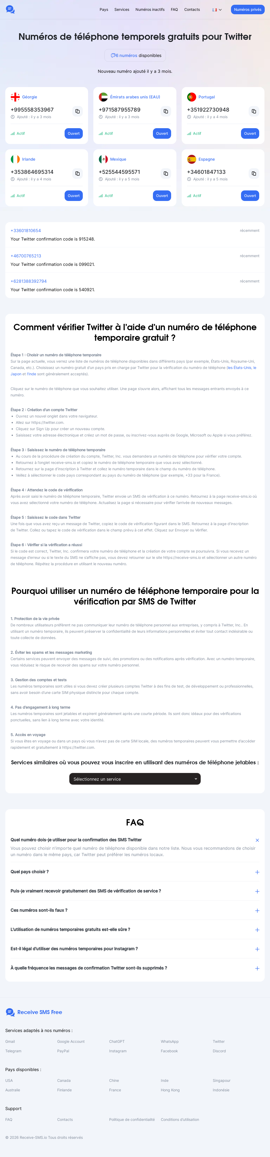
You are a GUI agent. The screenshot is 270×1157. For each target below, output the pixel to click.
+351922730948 (208, 110)
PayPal (63, 1051)
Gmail (10, 1041)
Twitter (219, 1041)
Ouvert (74, 133)
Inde (164, 1080)
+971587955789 (120, 110)
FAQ (174, 9)
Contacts (192, 9)
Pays (104, 9)
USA (9, 1080)
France (115, 1090)
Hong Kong (170, 1090)
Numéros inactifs (150, 9)
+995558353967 (32, 110)
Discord (219, 1051)
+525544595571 (119, 172)
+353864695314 (32, 172)
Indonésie (221, 1090)
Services (121, 9)
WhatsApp (170, 1041)
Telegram (13, 1051)
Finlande (64, 1090)
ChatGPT (117, 1041)
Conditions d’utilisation (180, 1119)
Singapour (221, 1080)
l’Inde (31, 374)
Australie (12, 1090)
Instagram (118, 1051)
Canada (64, 1080)
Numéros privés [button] (248, 9)
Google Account (71, 1041)
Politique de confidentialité (132, 1119)
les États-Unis (239, 367)
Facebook (169, 1051)
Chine (114, 1080)
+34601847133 (206, 172)
